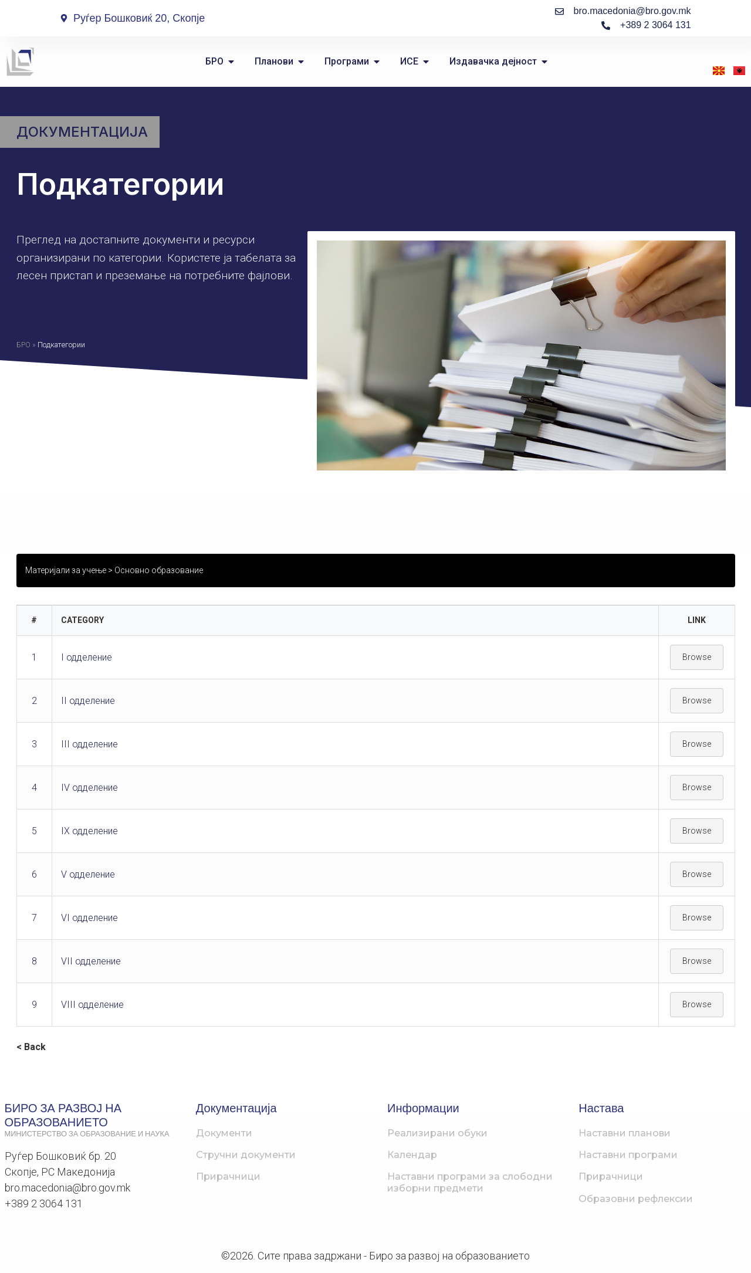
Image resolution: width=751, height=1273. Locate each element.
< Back (31, 1046)
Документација (82, 131)
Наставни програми (628, 1154)
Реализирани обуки (437, 1133)
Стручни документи (246, 1154)
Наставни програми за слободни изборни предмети (470, 1182)
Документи (224, 1133)
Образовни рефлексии (636, 1198)
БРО (23, 344)
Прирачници (228, 1176)
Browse (696, 657)
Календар (412, 1154)
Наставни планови (625, 1133)
